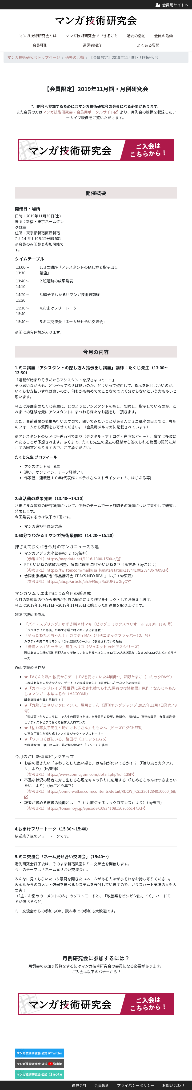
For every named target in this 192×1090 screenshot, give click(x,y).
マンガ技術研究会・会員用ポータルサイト (80, 112)
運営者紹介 (92, 45)
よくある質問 (148, 45)
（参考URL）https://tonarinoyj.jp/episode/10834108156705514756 (84, 808)
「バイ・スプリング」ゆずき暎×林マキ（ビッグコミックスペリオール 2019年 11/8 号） (99, 624)
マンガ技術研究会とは (38, 35)
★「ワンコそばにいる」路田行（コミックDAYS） (66, 739)
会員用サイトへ (172, 5)
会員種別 (40, 45)
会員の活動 (163, 35)
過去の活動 (136, 35)
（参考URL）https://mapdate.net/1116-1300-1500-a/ (72, 558)
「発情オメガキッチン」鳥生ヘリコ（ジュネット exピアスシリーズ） (83, 646)
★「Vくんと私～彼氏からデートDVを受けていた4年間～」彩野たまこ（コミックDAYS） (99, 676)
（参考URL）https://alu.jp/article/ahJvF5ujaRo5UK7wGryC (77, 581)
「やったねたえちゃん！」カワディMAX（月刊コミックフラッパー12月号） (88, 635)
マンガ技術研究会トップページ (33, 57)
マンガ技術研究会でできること (91, 35)
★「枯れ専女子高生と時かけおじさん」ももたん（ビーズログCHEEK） (84, 727)
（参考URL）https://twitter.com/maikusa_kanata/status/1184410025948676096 (96, 570)
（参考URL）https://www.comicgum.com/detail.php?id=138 (79, 774)
